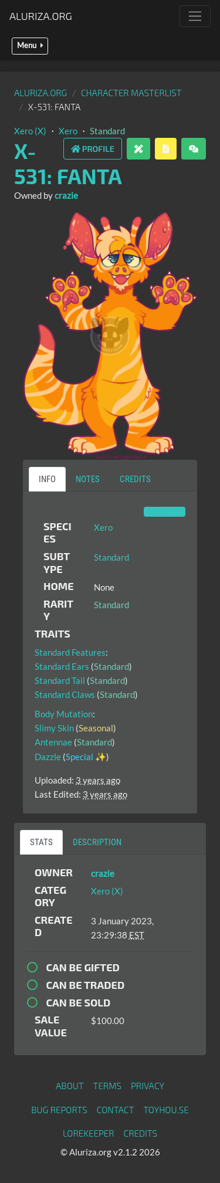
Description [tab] (97, 842)
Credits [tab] (135, 479)
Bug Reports (59, 1109)
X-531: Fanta (68, 163)
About (70, 1085)
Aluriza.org (40, 15)
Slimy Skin (54, 728)
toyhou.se (165, 1109)
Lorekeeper (88, 1133)
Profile (92, 149)
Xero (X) (30, 131)
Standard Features (70, 652)
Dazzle (48, 756)
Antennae (53, 742)
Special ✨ (86, 756)
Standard (107, 131)
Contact (115, 1109)
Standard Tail (60, 680)
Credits (141, 1133)
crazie (66, 195)
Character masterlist (131, 92)
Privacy (147, 1085)
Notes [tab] (88, 479)
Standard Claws (65, 694)
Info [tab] (47, 479)
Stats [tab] (41, 842)
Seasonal (96, 728)
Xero (68, 131)
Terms (107, 1085)
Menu (30, 45)
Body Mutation (64, 714)
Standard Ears (62, 666)
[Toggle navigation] (195, 16)
